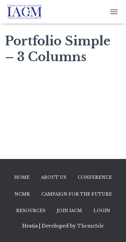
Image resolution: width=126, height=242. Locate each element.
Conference (95, 177)
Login (101, 210)
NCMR (22, 194)
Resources (30, 210)
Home (22, 177)
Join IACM (69, 210)
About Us (53, 177)
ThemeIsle (90, 226)
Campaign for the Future (76, 194)
